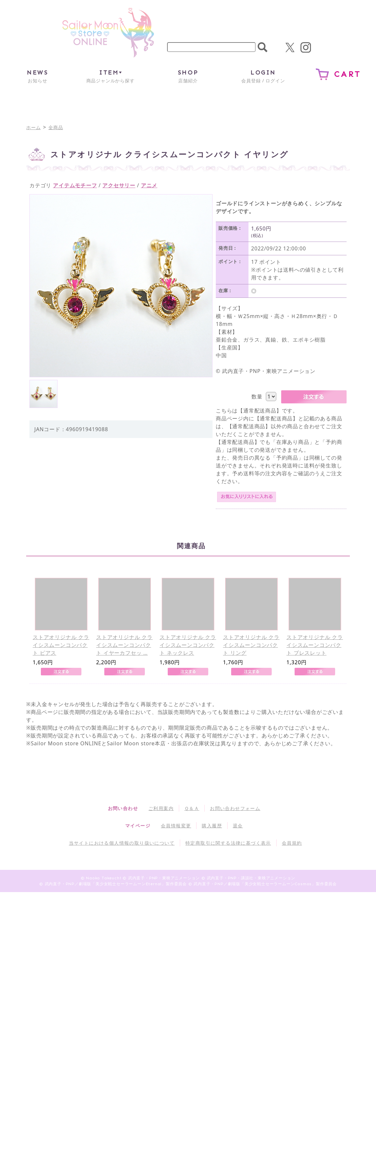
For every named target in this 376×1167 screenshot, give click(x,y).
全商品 (55, 127)
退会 (238, 825)
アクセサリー (118, 185)
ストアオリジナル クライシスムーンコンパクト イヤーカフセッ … (124, 645)
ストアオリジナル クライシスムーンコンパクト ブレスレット (314, 645)
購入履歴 (212, 825)
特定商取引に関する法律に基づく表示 (228, 843)
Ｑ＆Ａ (191, 808)
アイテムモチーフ (75, 185)
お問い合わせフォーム (235, 808)
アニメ (149, 185)
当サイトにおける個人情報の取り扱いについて (122, 843)
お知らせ (37, 76)
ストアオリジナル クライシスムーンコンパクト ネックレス (188, 645)
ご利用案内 (161, 808)
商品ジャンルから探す (110, 76)
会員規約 (292, 843)
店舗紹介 (188, 76)
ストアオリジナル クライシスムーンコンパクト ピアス (61, 645)
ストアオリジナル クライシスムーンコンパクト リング (251, 645)
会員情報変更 (176, 825)
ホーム (33, 127)
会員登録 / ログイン (263, 76)
